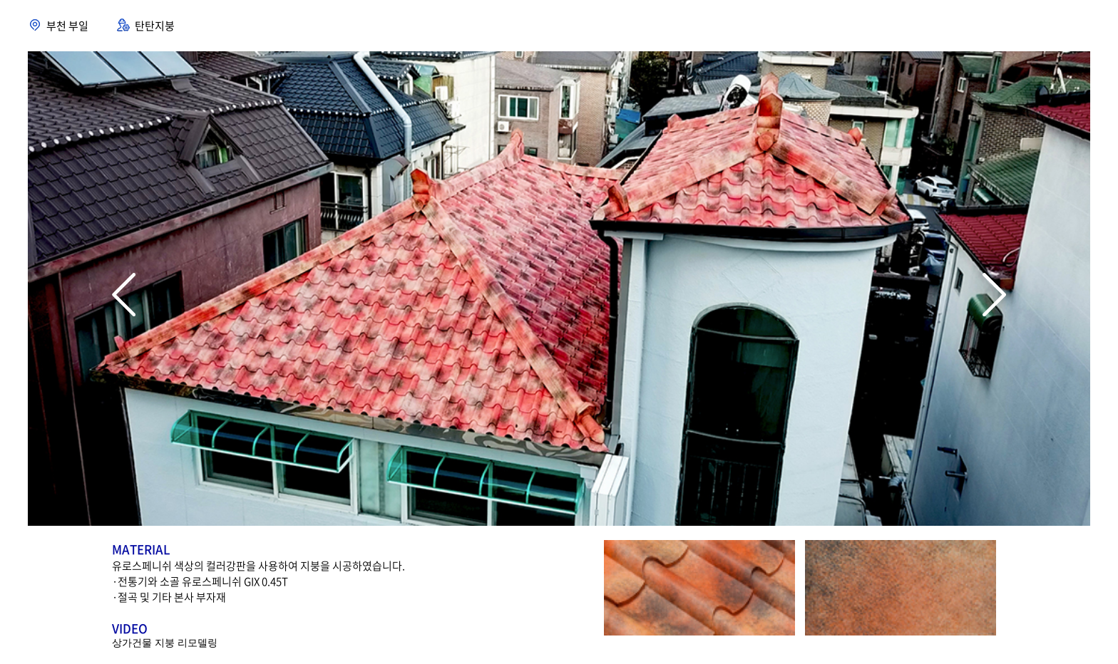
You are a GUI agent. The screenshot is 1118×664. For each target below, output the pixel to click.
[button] (994, 294)
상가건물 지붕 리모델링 (164, 642)
